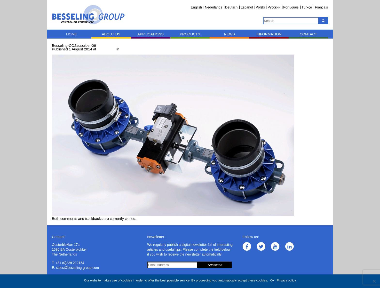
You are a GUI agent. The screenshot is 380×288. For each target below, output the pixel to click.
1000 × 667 (106, 49)
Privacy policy (286, 280)
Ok (272, 280)
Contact (308, 34)
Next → (78, 53)
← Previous (61, 53)
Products (190, 34)
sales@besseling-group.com (77, 268)
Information (269, 34)
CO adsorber (131, 49)
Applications (150, 34)
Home (71, 34)
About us (111, 34)
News (229, 34)
